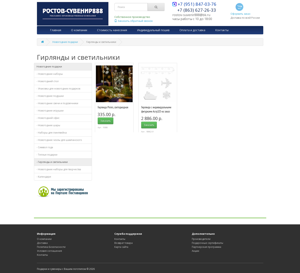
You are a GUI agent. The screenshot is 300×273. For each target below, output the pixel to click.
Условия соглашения (49, 251)
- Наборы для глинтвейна (52, 132)
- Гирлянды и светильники (52, 162)
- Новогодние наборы (50, 74)
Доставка (42, 243)
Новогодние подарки (65, 42)
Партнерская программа (206, 247)
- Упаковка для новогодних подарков (58, 88)
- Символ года (45, 147)
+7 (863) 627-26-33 (196, 10)
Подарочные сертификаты (207, 243)
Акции (195, 251)
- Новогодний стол (48, 81)
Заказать (105, 120)
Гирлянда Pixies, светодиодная (113, 107)
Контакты (42, 255)
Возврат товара (123, 243)
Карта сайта (121, 247)
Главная (55, 30)
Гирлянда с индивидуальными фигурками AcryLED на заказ (156, 109)
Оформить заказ (240, 8)
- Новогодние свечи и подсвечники (57, 103)
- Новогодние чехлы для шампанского (59, 140)
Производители (201, 239)
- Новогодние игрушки (50, 110)
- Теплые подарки (47, 154)
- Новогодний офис (48, 118)
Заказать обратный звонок (133, 21)
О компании (44, 239)
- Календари (44, 176)
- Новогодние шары (48, 125)
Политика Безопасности (51, 247)
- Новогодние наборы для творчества (59, 169)
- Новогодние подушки (50, 96)
